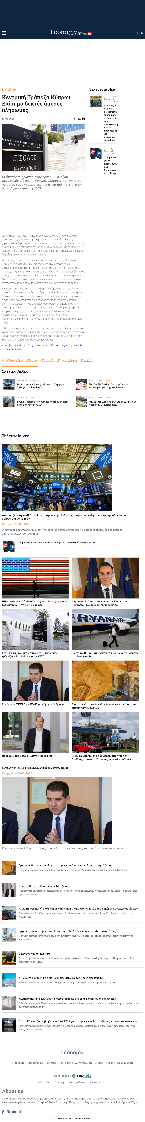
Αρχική (59, 1082)
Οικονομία (18, 1062)
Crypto (99, 1062)
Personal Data (98, 1082)
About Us (43, 1082)
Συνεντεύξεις (83, 1062)
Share (79, 118)
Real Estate (66, 1062)
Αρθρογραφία (125, 1062)
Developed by (72, 1076)
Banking (9, 89)
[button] (4, 33)
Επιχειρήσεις (35, 1062)
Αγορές (110, 1062)
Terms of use (77, 1082)
